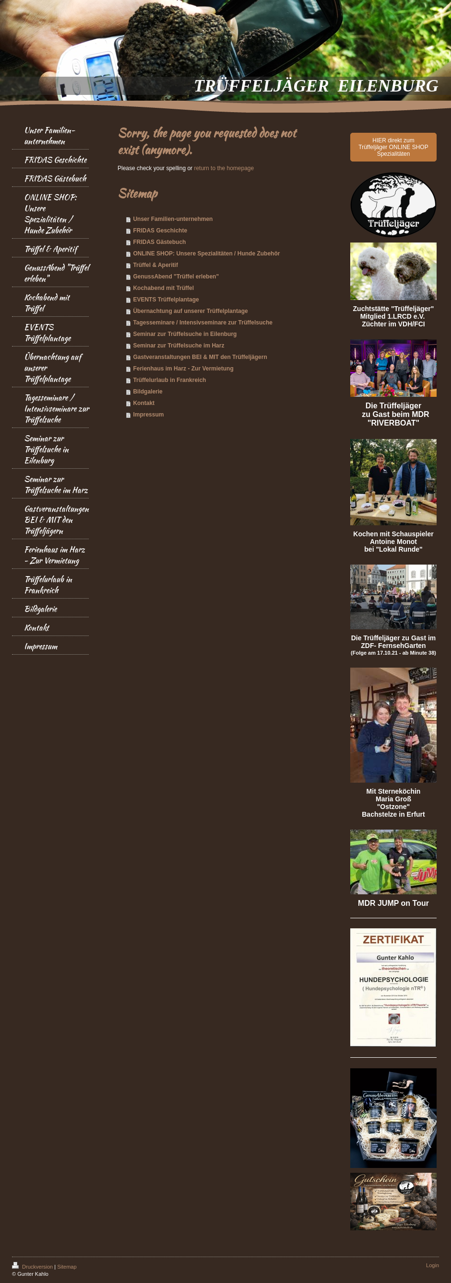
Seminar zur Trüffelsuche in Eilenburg (185, 334)
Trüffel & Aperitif (155, 265)
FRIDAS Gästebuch (159, 242)
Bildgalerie (147, 391)
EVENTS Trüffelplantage (166, 299)
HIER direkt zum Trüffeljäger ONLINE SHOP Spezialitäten (393, 147)
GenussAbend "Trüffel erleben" (176, 276)
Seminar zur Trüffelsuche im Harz (178, 345)
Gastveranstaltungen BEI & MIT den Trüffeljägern (200, 357)
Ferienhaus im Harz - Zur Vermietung (183, 368)
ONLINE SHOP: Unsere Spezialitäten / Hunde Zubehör (206, 253)
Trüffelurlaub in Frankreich (169, 380)
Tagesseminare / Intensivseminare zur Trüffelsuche (203, 322)
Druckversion (33, 1267)
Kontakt (143, 403)
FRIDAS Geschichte (160, 230)
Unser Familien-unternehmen (173, 219)
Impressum (148, 414)
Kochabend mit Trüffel (163, 288)
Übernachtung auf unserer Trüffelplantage (190, 311)
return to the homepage (224, 168)
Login (432, 1265)
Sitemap (66, 1267)
